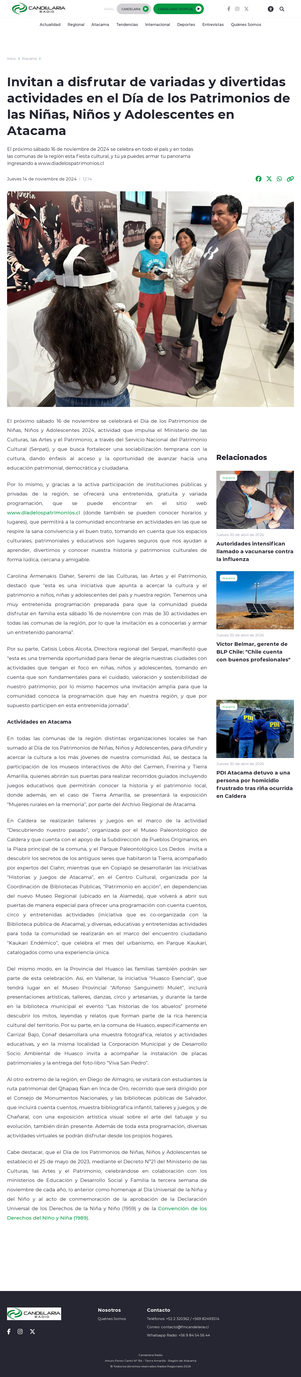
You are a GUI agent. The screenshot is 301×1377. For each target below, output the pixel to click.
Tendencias (127, 24)
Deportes (186, 24)
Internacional (157, 24)
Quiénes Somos (246, 24)
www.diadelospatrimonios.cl (43, 512)
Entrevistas (213, 24)
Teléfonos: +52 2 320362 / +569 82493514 (183, 1318)
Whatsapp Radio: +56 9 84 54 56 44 (178, 1335)
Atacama (100, 24)
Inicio (11, 58)
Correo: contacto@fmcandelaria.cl (178, 1327)
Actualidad (50, 24)
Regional (75, 24)
